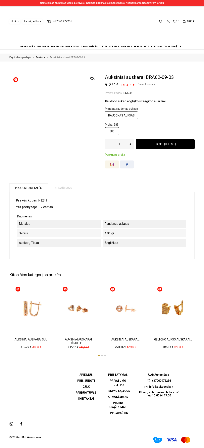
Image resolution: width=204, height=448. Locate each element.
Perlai (137, 46)
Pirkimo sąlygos (118, 390)
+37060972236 (161, 380)
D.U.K (86, 386)
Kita (146, 46)
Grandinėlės (89, 46)
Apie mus (86, 374)
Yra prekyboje (26, 207)
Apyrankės (27, 46)
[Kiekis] (119, 144)
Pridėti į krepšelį (165, 144)
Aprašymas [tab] (63, 188)
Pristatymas (118, 374)
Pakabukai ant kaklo (65, 46)
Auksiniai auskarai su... (31, 339)
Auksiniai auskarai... (125, 339)
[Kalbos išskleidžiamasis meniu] (32, 21)
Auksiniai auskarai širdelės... (78, 341)
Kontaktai (86, 398)
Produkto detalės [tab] (28, 188)
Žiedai (103, 46)
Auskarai (42, 46)
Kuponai (156, 46)
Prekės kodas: (113, 93)
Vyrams (114, 46)
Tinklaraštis (172, 46)
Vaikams (126, 46)
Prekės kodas (26, 200)
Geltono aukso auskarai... (173, 339)
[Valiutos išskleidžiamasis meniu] (14, 21)
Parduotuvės (86, 392)
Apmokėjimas (118, 396)
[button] (99, 355)
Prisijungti (86, 380)
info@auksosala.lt (161, 386)
